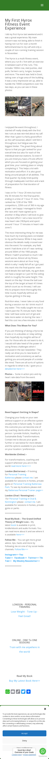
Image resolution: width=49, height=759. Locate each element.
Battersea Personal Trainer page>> (26, 490)
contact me (27, 477)
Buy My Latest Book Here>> (24, 680)
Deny (24, 740)
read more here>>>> (21, 466)
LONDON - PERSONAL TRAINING (24, 605)
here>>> (20, 534)
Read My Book (24, 676)
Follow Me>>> (21, 549)
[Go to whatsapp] (42, 751)
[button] (45, 709)
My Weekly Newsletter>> (26, 560)
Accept (24, 733)
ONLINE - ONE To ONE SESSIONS (24, 641)
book (13, 525)
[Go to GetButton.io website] (43, 756)
